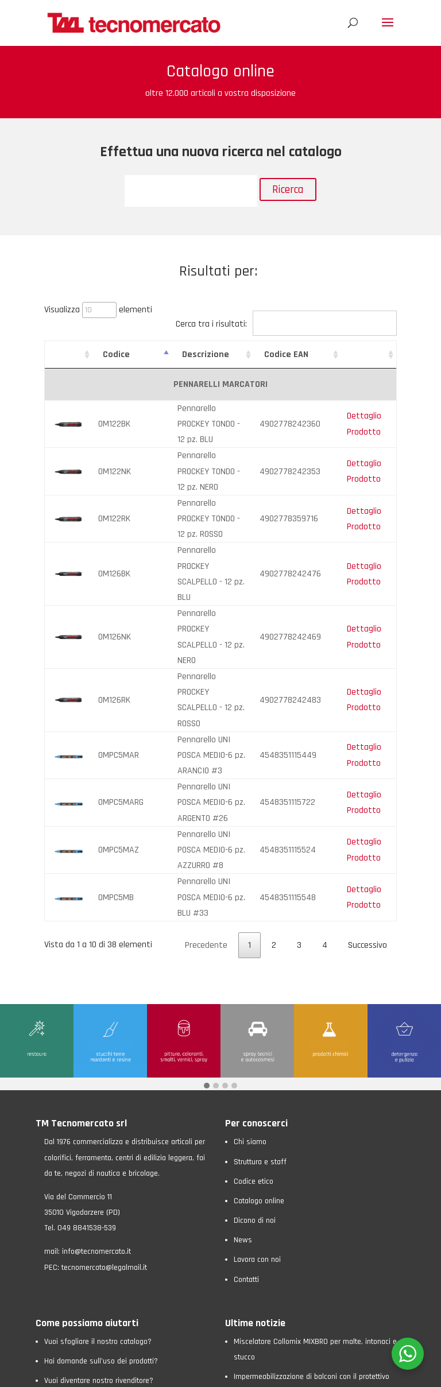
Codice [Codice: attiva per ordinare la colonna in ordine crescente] (108, 354)
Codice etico (253, 978)
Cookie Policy (151, 1372)
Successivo (367, 743)
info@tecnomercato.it (96, 1049)
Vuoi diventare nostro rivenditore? (98, 1178)
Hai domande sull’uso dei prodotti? (101, 1158)
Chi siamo (250, 939)
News (243, 1037)
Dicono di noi (255, 1018)
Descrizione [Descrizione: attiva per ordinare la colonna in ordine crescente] (183, 354)
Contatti (246, 1076)
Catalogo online (259, 998)
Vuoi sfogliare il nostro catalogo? (98, 1138)
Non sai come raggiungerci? (89, 1197)
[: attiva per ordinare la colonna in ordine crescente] (65, 355)
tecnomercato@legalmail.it (104, 1064)
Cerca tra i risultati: (286, 324)
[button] (206, 884)
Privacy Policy (102, 1372)
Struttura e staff (260, 959)
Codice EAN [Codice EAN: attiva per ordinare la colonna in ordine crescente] (296, 354)
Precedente (206, 743)
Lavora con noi (257, 1057)
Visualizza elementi (98, 310)
